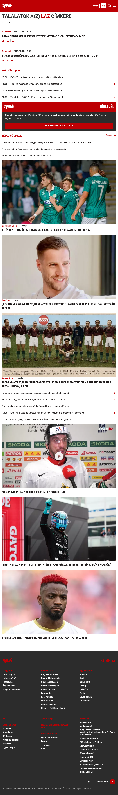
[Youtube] (113, 660)
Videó (44, 748)
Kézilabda (7, 728)
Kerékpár (84, 685)
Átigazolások (9, 685)
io (3, 60)
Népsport (6, 32)
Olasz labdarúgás (49, 682)
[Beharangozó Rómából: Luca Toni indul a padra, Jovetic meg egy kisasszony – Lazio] (59, 56)
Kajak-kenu (85, 682)
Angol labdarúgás (49, 674)
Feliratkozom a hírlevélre (59, 126)
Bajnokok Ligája (9, 226)
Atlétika (83, 674)
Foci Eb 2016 (47, 700)
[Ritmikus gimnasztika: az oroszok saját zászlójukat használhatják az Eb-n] (59, 393)
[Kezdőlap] (7, 6)
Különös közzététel (89, 749)
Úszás (82, 678)
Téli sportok (85, 700)
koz (7, 41)
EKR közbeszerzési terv (91, 742)
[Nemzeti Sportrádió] (103, 5)
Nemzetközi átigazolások (53, 708)
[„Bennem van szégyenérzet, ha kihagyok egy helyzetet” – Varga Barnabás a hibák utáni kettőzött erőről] (59, 266)
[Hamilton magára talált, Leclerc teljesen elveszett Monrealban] (59, 91)
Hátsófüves (8, 682)
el (3, 41)
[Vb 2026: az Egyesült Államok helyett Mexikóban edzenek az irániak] (59, 400)
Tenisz (83, 693)
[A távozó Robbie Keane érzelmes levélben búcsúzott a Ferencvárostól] (59, 149)
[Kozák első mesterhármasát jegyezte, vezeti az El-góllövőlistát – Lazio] (59, 36)
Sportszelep (47, 718)
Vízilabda (7, 743)
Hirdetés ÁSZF (86, 757)
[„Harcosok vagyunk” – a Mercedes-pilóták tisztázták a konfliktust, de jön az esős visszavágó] (59, 528)
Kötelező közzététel (89, 738)
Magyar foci (8, 670)
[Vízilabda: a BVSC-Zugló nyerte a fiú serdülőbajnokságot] (59, 97)
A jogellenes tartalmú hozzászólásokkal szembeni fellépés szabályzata (97, 732)
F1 (4, 718)
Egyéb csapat (9, 747)
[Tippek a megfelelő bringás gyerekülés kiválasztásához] (59, 84)
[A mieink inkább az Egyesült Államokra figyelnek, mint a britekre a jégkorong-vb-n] (59, 413)
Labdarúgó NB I (10, 674)
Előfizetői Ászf (86, 761)
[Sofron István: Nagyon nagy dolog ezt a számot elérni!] (59, 456)
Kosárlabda (8, 732)
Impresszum (85, 722)
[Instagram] (102, 660)
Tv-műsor (45, 745)
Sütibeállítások (87, 772)
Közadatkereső (87, 753)
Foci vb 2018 (47, 697)
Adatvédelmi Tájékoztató (91, 764)
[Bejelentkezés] (96, 6)
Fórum (44, 741)
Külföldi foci (47, 670)
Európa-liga (46, 693)
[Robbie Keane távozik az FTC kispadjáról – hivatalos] (59, 156)
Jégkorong (8, 736)
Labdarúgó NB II (10, 678)
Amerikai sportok (11, 740)
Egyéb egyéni (86, 697)
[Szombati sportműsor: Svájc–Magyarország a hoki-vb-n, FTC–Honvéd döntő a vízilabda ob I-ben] (59, 142)
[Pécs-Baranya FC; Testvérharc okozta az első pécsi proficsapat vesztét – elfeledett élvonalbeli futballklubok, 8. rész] (59, 344)
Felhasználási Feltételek (91, 768)
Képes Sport (8, 378)
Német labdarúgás (50, 685)
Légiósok (6, 300)
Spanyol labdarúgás (50, 678)
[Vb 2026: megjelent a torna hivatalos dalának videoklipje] (59, 77)
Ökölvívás (84, 689)
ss (12, 60)
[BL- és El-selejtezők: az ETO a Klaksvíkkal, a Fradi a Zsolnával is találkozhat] (59, 192)
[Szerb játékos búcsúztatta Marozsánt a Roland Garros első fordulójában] (59, 406)
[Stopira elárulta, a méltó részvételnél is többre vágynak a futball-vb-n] (59, 601)
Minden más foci (49, 704)
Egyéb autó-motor (49, 737)
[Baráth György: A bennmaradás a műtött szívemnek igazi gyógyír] (59, 419)
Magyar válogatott (11, 689)
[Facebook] (108, 660)
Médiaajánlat (86, 726)
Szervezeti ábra (87, 746)
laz (13, 41)
